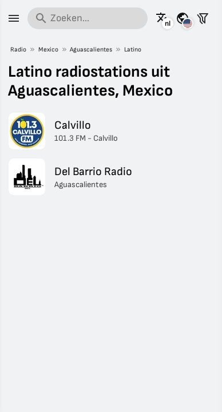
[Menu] (13, 18)
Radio (18, 49)
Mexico (48, 49)
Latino (132, 49)
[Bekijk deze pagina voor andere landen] (182, 18)
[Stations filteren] (202, 18)
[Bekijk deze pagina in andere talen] (162, 18)
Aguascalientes (91, 49)
